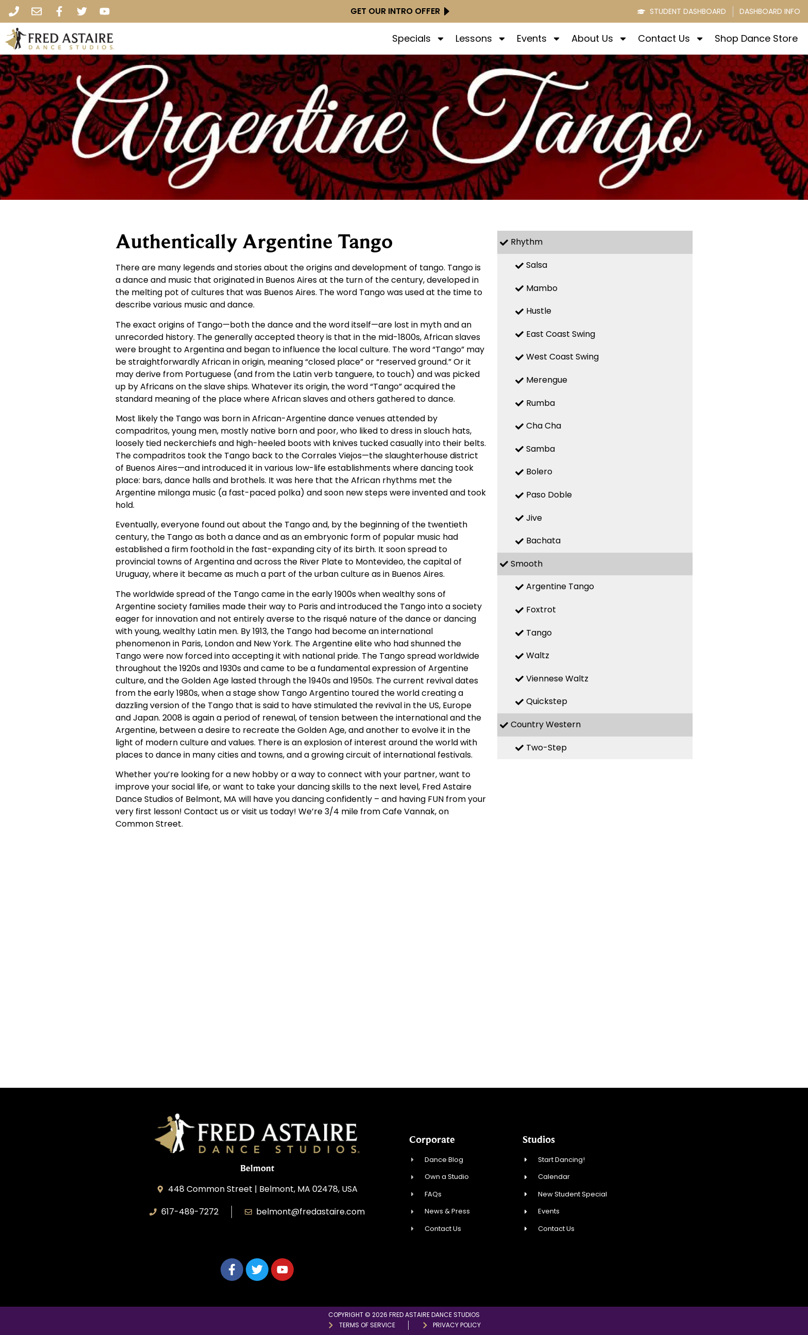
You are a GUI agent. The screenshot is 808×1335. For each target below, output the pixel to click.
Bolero (539, 471)
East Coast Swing (560, 334)
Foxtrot (541, 609)
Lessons (481, 38)
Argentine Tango (560, 586)
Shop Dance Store (756, 38)
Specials (418, 38)
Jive (534, 518)
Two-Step (546, 748)
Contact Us (671, 38)
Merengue (546, 380)
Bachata (543, 540)
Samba (540, 449)
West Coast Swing (562, 357)
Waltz (537, 655)
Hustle (538, 311)
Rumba (540, 403)
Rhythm (527, 242)
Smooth (527, 564)
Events (539, 38)
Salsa (536, 265)
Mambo (542, 288)
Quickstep (546, 701)
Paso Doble (549, 495)
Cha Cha (543, 426)
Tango (539, 633)
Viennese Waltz (557, 678)
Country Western (546, 724)
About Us (599, 38)
